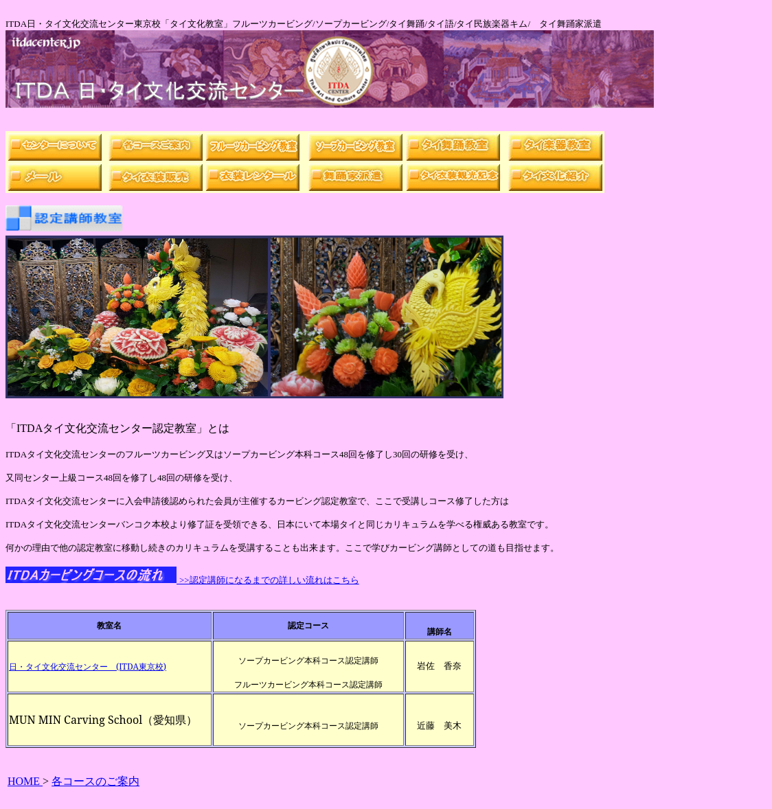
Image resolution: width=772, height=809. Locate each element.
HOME (25, 781)
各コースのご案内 (95, 781)
